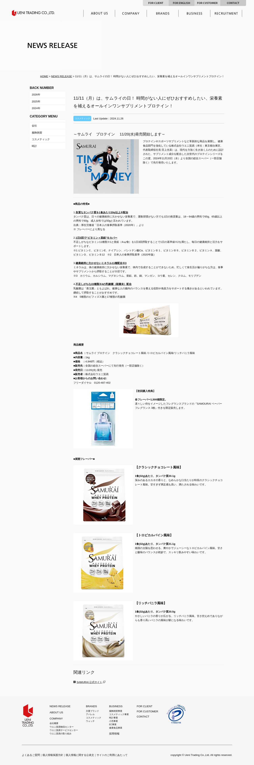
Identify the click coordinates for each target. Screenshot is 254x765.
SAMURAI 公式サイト (89, 682)
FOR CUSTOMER (207, 3)
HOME (44, 76)
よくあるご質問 (31, 755)
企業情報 (131, 13)
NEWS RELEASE (61, 76)
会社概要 (54, 723)
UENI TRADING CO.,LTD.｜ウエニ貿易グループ (36, 13)
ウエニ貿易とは (99, 13)
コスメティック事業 (119, 714)
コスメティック (93, 717)
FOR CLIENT (156, 3)
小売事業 (113, 721)
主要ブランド (163, 13)
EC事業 (112, 724)
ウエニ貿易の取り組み (60, 733)
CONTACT (233, 3)
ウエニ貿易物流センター (62, 727)
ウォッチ (90, 721)
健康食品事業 (115, 728)
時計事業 (113, 717)
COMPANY (56, 718)
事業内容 (194, 13)
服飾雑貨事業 (115, 711)
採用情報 (226, 13)
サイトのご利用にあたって (112, 755)
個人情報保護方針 (52, 755)
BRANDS (91, 706)
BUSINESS (115, 706)
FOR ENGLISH (181, 3)
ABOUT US (56, 712)
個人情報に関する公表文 (80, 755)
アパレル (90, 714)
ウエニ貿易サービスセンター (64, 730)
